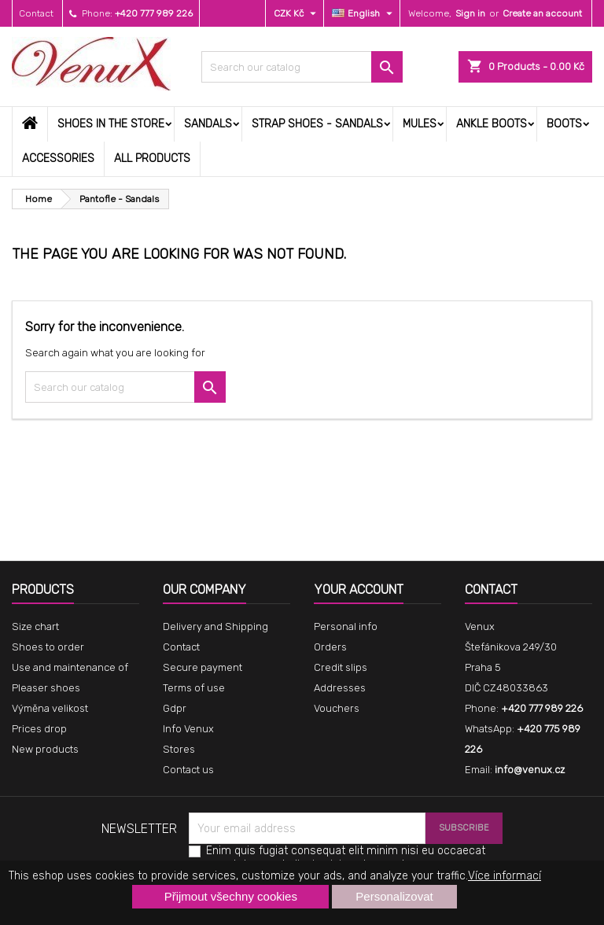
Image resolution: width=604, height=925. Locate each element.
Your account (358, 589)
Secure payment (202, 667)
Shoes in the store (110, 124)
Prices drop (39, 729)
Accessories (58, 158)
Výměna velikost (50, 708)
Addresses (340, 688)
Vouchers (336, 708)
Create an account (542, 13)
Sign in (470, 13)
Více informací (504, 876)
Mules (419, 124)
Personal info (346, 626)
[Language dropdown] (364, 13)
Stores (179, 749)
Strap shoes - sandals (317, 124)
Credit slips (340, 667)
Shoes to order (48, 647)
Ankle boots (491, 124)
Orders (330, 647)
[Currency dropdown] (297, 13)
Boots (564, 124)
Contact (36, 13)
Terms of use (194, 688)
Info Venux (188, 729)
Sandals (208, 124)
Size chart (35, 626)
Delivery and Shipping (215, 626)
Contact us (188, 770)
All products (152, 158)
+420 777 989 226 (154, 13)
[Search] (302, 67)
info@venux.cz (530, 770)
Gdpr (174, 708)
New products (45, 749)
